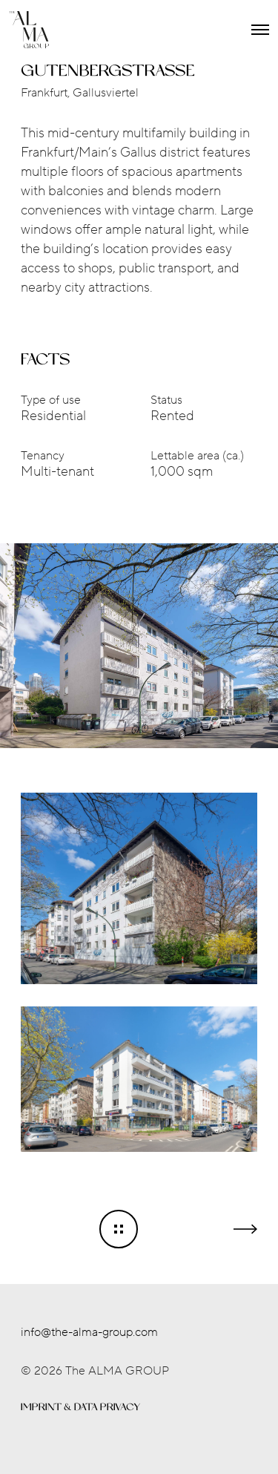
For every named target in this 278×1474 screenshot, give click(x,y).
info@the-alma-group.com (89, 1332)
